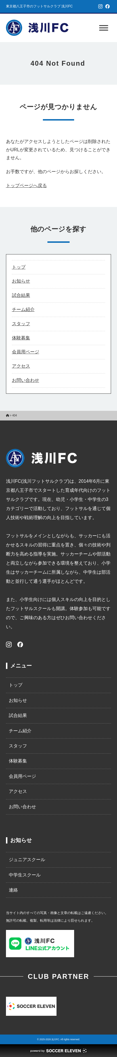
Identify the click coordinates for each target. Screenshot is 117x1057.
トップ (19, 267)
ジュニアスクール (27, 859)
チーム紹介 (23, 309)
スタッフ (21, 323)
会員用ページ (25, 351)
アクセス (21, 366)
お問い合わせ (25, 380)
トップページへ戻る (26, 185)
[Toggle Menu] (103, 27)
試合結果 (21, 295)
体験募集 (21, 337)
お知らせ (21, 281)
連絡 (13, 890)
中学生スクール (25, 874)
